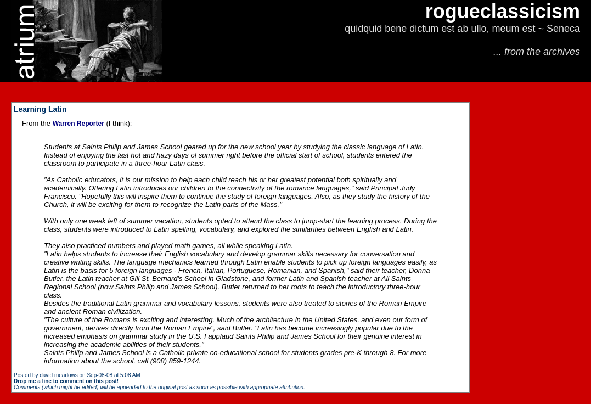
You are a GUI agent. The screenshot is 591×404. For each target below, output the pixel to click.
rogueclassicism (502, 11)
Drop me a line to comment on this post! (66, 381)
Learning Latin (40, 109)
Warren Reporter (78, 123)
